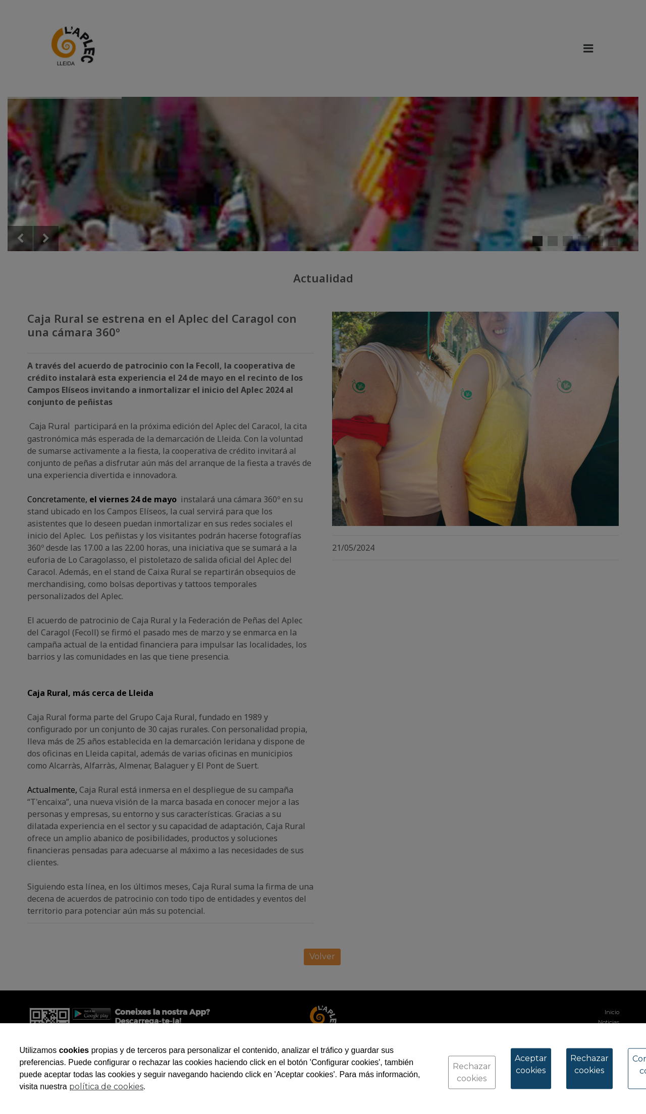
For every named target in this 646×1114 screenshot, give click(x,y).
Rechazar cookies (472, 1072)
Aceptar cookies (531, 1064)
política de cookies (106, 1086)
